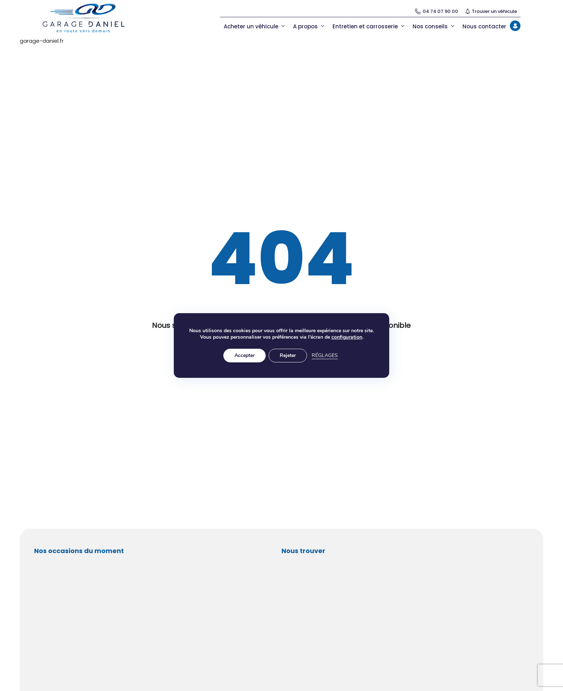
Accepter (244, 355)
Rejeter (288, 355)
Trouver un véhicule (491, 11)
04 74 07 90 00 (436, 11)
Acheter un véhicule (255, 26)
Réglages (325, 355)
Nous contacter (484, 26)
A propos (309, 26)
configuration (346, 337)
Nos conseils (434, 26)
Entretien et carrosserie (368, 26)
